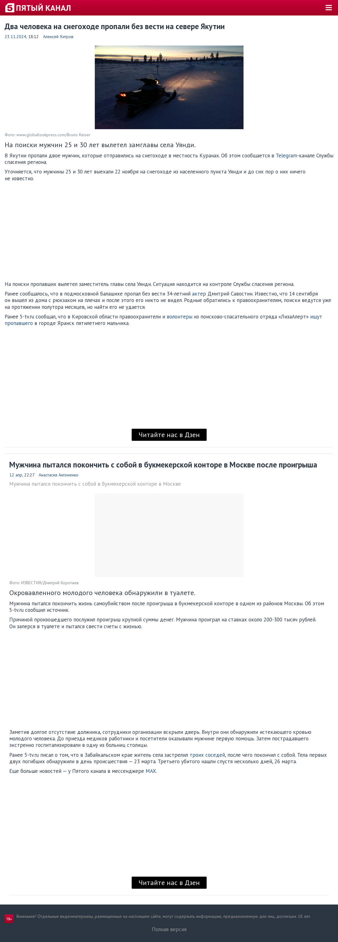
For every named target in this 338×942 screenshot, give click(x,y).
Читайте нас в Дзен (169, 434)
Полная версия (169, 929)
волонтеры (179, 316)
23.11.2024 (15, 36)
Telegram (286, 155)
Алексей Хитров (58, 36)
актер (199, 293)
